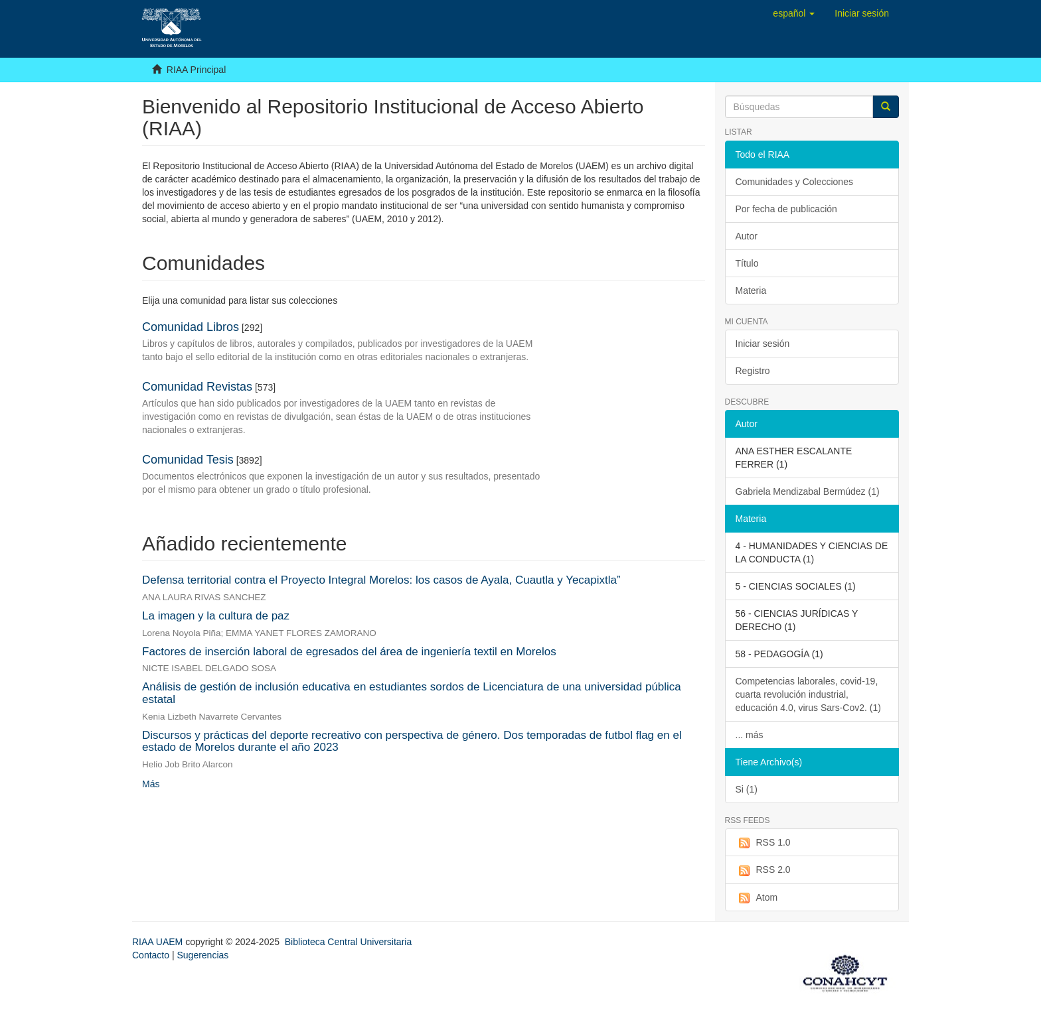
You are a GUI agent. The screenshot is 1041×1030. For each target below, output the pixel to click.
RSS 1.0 (763, 843)
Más (150, 784)
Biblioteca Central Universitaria (348, 941)
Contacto (150, 955)
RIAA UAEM (158, 941)
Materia (751, 290)
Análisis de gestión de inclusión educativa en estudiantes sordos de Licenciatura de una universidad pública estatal (411, 693)
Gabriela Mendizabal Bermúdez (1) (808, 491)
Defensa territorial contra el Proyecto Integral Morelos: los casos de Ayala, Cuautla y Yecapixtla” (381, 580)
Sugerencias (202, 955)
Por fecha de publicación (786, 209)
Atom (757, 898)
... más (749, 735)
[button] (794, 13)
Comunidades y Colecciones (794, 181)
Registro (753, 370)
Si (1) (747, 789)
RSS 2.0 (763, 870)
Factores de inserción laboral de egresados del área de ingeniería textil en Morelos (349, 651)
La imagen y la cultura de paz (215, 616)
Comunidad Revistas (197, 386)
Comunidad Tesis (188, 459)
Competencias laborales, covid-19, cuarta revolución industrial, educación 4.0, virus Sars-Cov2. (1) (808, 694)
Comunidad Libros (190, 327)
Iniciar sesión (763, 343)
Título (747, 263)
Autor (747, 236)
